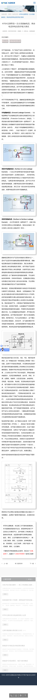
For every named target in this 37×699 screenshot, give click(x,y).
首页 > (10, 14)
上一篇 (6, 563)
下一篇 (32, 563)
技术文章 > (16, 14)
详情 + (5, 596)
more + (30, 581)
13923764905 (20, 554)
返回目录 (20, 563)
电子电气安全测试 (15, 41)
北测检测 (5, 41)
